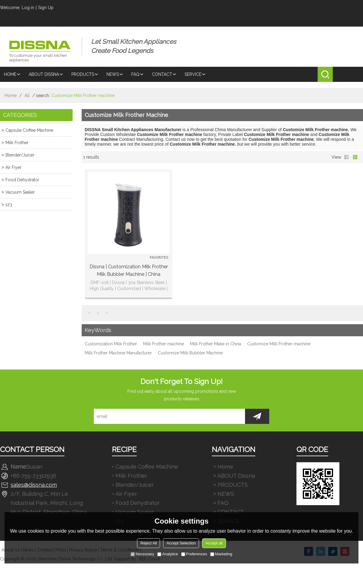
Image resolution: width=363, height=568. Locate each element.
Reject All (148, 543)
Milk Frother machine (163, 343)
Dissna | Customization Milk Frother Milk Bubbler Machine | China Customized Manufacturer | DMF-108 (129, 271)
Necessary (142, 554)
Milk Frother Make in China (215, 343)
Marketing (221, 554)
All (27, 95)
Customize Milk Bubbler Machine (190, 352)
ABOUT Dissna (46, 74)
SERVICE (195, 74)
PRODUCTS (85, 74)
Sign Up (46, 7)
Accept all (213, 543)
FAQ (137, 74)
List (347, 157)
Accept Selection (181, 543)
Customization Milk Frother (111, 343)
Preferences (194, 554)
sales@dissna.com (34, 485)
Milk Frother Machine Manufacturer (118, 352)
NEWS (114, 74)
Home (12, 74)
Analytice (167, 554)
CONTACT (164, 74)
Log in (28, 7)
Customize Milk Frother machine (278, 343)
